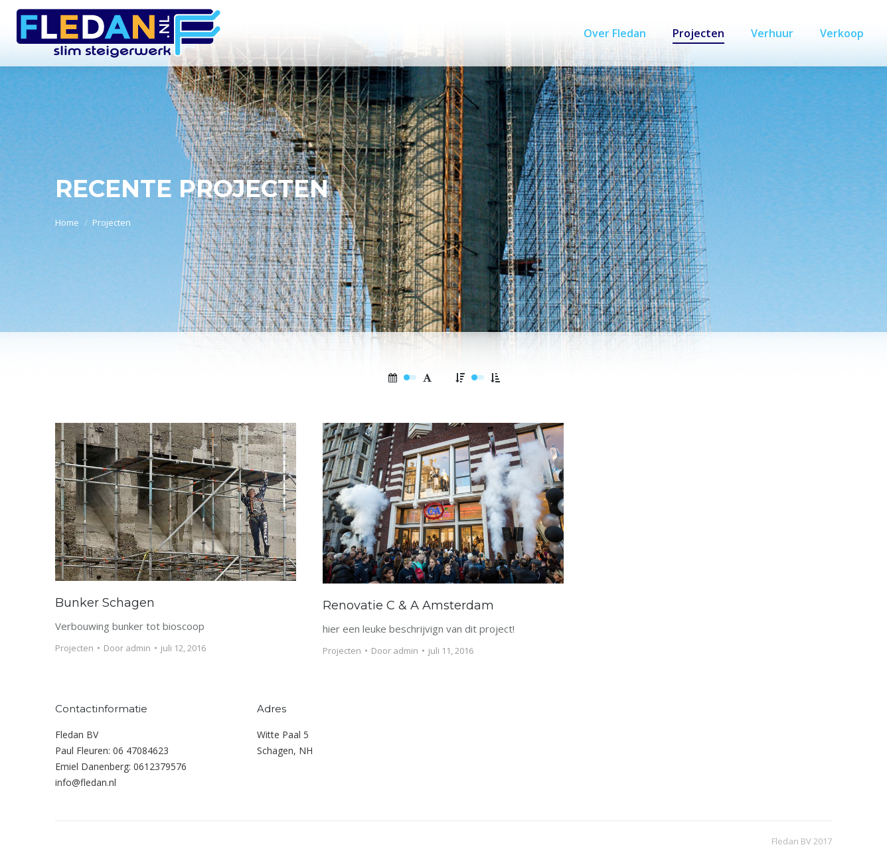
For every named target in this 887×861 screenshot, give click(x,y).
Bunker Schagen (105, 602)
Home (67, 222)
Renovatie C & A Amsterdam (408, 605)
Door (127, 648)
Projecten (74, 648)
